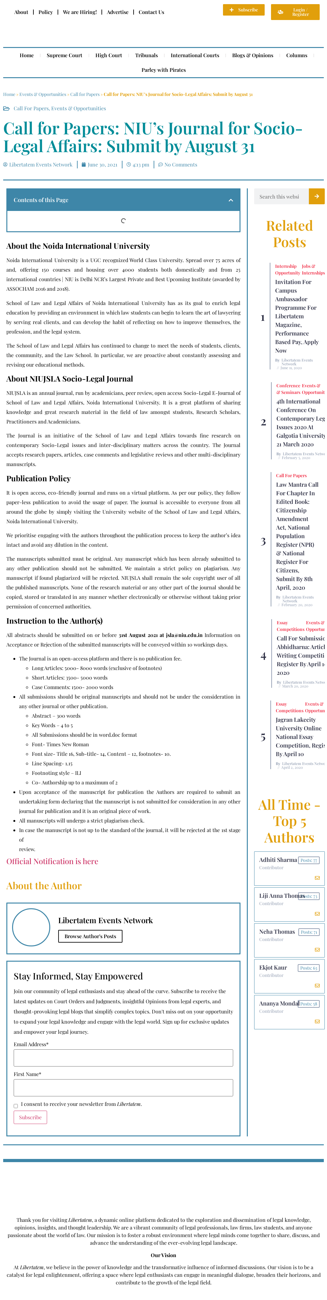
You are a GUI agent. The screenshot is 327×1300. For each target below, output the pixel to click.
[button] (231, 200)
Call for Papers (85, 94)
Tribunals (146, 55)
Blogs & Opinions (252, 55)
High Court (108, 55)
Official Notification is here (52, 861)
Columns (296, 55)
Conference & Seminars (288, 389)
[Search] (317, 196)
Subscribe (30, 1117)
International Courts (195, 55)
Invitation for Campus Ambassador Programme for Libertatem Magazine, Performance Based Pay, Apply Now (297, 316)
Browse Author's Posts (90, 936)
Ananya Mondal (279, 1003)
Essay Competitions (290, 626)
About (21, 12)
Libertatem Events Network (297, 362)
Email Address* (31, 1044)
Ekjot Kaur (273, 967)
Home (27, 55)
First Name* (27, 1074)
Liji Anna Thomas (282, 895)
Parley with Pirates (164, 69)
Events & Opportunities (42, 94)
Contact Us (151, 12)
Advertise (118, 12)
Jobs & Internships (313, 269)
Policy (45, 12)
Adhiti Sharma (278, 860)
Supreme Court (64, 55)
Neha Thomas (277, 931)
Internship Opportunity (287, 269)
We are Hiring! (80, 12)
